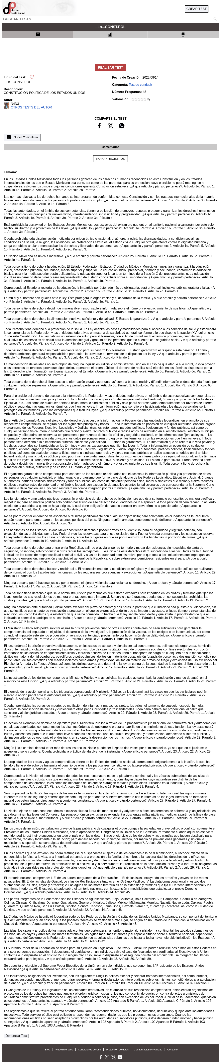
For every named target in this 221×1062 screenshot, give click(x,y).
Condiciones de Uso (89, 1049)
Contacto (172, 1049)
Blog (47, 1049)
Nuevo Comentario (22, 137)
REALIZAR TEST (110, 67)
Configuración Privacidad (148, 1049)
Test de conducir (140, 84)
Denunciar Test (16, 1035)
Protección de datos (117, 1049)
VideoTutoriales (64, 1049)
